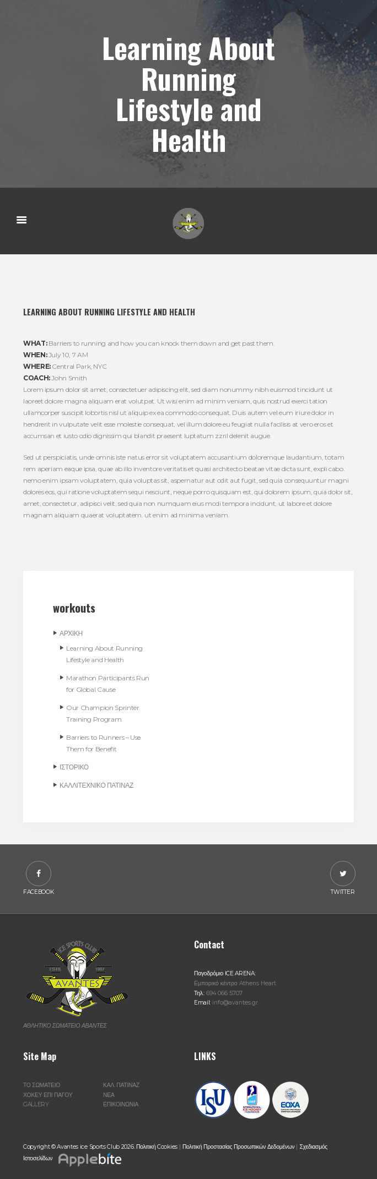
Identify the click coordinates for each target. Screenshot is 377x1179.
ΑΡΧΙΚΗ (71, 633)
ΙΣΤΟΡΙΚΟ (74, 767)
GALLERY (36, 1104)
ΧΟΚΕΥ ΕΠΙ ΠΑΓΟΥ (47, 1095)
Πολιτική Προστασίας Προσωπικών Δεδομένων (238, 1146)
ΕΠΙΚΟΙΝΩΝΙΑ (120, 1104)
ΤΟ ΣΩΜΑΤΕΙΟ (41, 1085)
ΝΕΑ (108, 1095)
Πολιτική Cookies (156, 1146)
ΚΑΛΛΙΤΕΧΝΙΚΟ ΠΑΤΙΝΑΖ (96, 785)
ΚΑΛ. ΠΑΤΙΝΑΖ (121, 1085)
